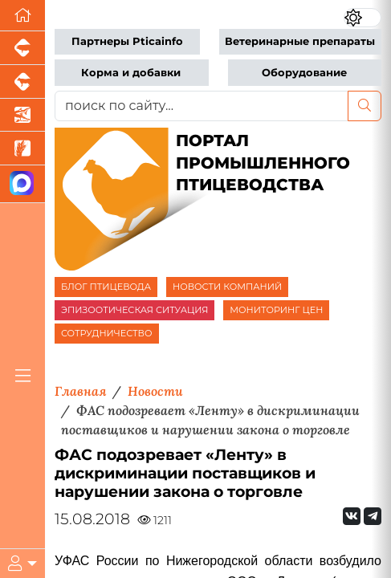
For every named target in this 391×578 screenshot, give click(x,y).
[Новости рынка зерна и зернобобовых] (22, 148)
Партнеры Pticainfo (127, 41)
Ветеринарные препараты (300, 41)
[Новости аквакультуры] (22, 115)
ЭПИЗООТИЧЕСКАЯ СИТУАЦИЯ (134, 309)
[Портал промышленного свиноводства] (22, 48)
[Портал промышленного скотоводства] (22, 82)
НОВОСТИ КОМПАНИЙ (227, 286)
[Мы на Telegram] (372, 516)
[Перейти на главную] (22, 15)
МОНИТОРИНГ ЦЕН (276, 309)
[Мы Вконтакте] (351, 516)
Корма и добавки (131, 73)
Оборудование (304, 73)
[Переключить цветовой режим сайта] (362, 17)
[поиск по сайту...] (201, 106)
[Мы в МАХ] (22, 184)
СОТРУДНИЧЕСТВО (107, 333)
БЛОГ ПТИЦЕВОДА (106, 286)
